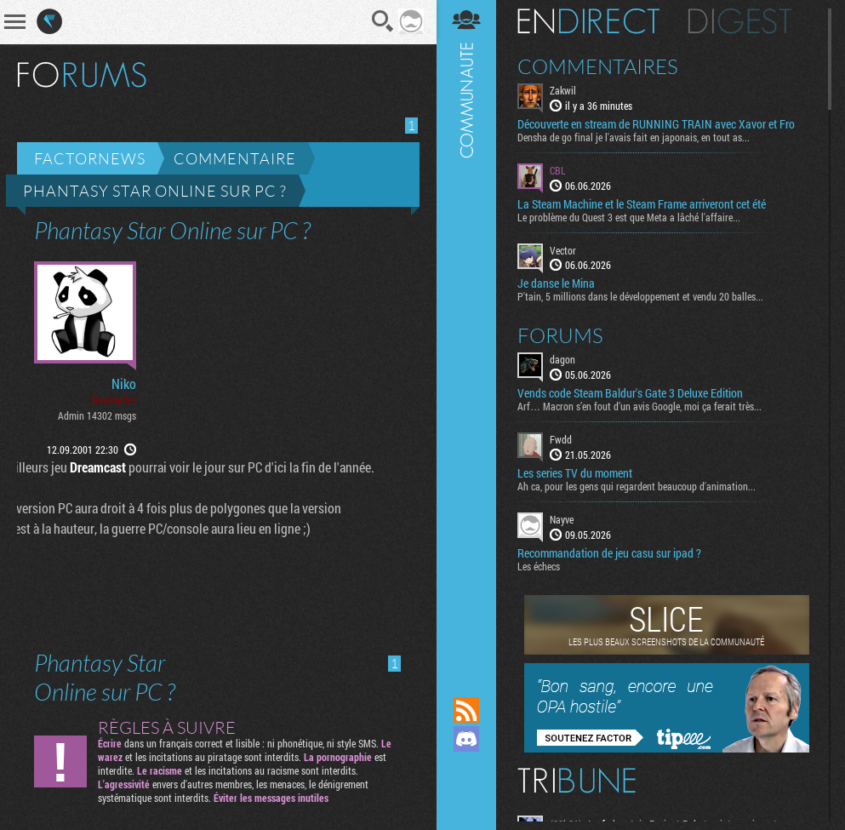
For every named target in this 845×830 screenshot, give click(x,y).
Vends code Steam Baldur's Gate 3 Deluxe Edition (630, 393)
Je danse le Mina (556, 283)
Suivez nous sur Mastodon (466, 768)
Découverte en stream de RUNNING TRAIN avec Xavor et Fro (656, 124)
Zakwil (563, 90)
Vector (563, 250)
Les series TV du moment (574, 473)
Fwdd (561, 439)
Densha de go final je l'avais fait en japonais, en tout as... (633, 137)
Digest (740, 21)
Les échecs (538, 566)
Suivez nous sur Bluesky (466, 797)
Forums (560, 335)
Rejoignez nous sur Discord (466, 739)
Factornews (90, 158)
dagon (562, 359)
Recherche (383, 21)
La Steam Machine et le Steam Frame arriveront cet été (641, 204)
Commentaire (235, 158)
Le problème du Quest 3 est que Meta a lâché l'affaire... (628, 217)
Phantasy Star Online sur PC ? (155, 190)
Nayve (562, 519)
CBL (558, 170)
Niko (123, 384)
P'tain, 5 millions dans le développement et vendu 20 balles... (640, 296)
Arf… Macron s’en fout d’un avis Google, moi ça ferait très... (639, 406)
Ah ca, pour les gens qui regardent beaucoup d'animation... (636, 486)
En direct (588, 21)
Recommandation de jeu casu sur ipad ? (609, 553)
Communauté (466, 332)
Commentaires (597, 66)
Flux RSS (466, 710)
